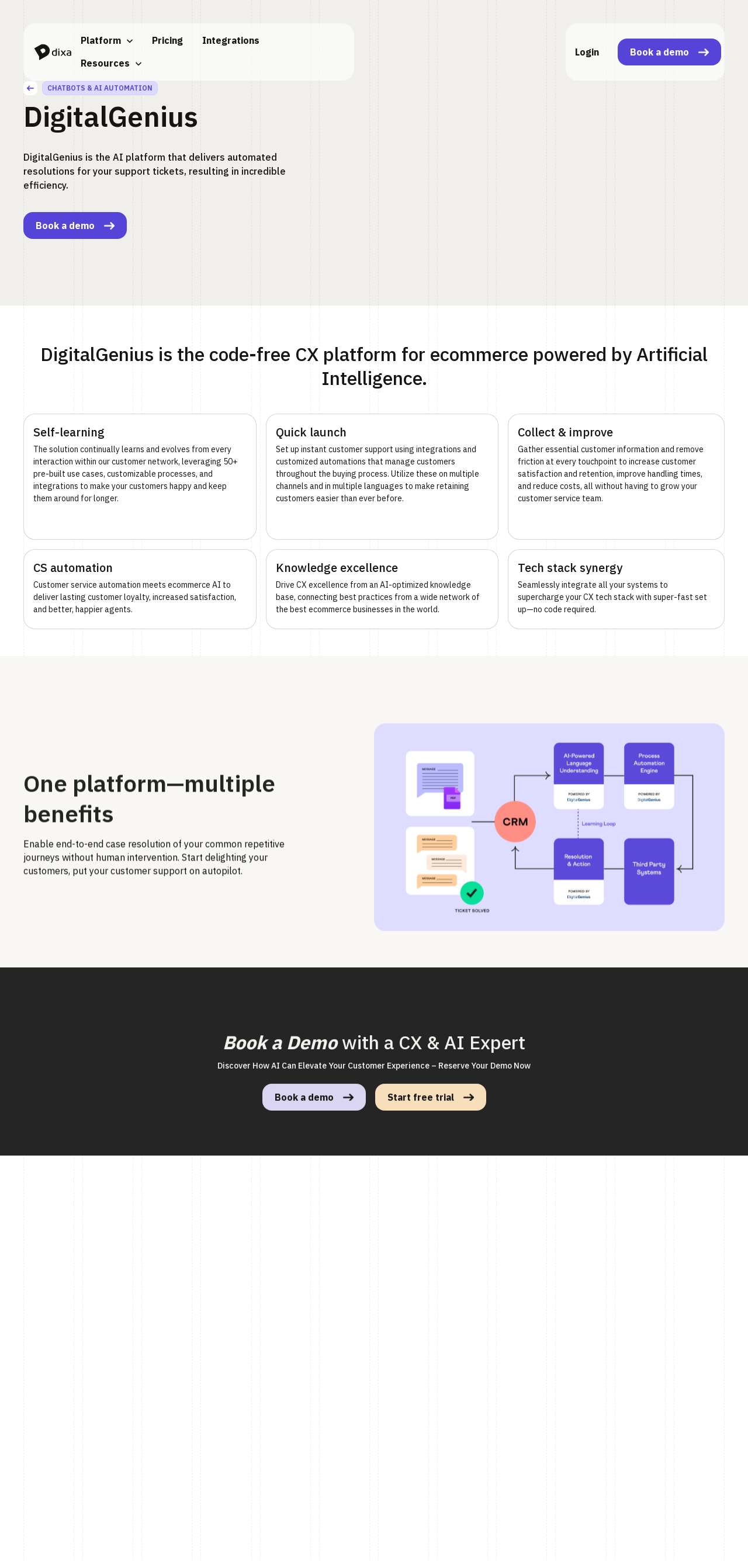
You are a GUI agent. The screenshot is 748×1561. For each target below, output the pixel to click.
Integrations (230, 40)
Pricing (167, 40)
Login (587, 52)
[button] (106, 40)
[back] (30, 88)
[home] (52, 52)
